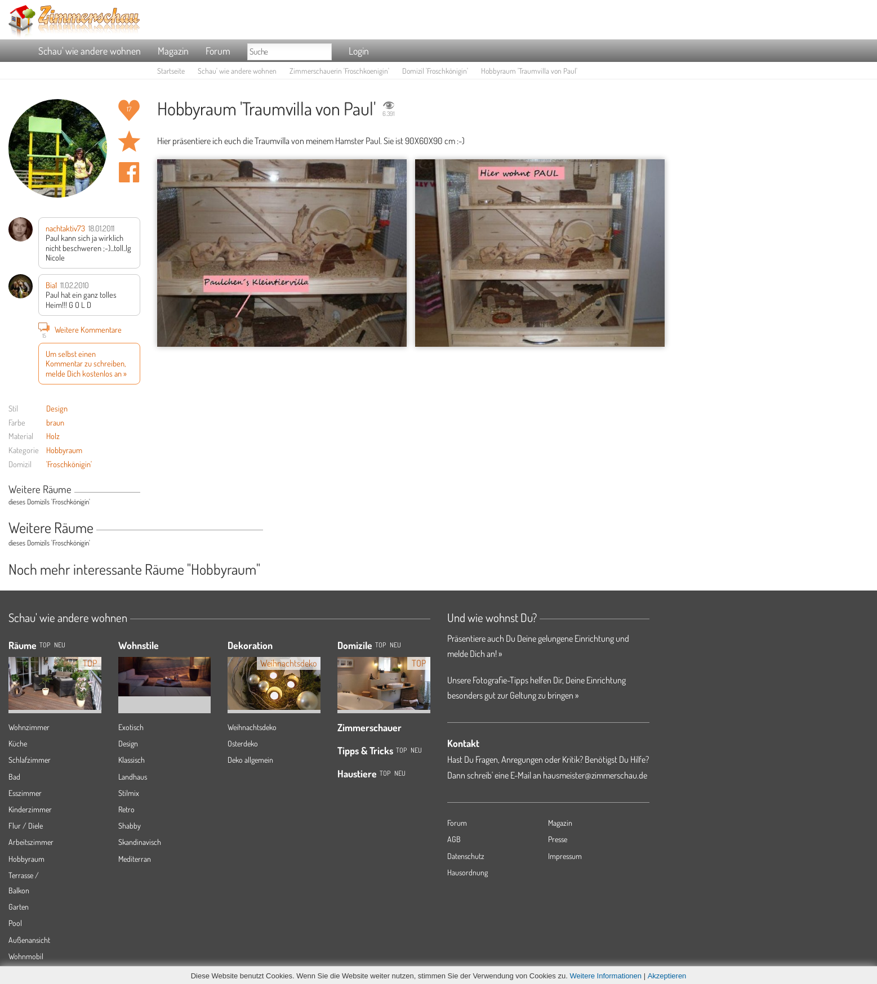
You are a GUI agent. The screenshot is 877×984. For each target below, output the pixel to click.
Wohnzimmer (29, 727)
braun (55, 422)
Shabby (129, 825)
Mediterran (134, 859)
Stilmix (128, 793)
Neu (395, 645)
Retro (126, 809)
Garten (18, 906)
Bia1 (51, 285)
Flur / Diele (25, 825)
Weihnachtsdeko (252, 727)
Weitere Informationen (605, 976)
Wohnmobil (25, 956)
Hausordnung (467, 872)
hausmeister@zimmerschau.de (595, 775)
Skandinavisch (139, 842)
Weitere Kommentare (80, 329)
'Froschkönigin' (69, 464)
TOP (44, 645)
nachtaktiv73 (65, 228)
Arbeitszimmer (31, 842)
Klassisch (131, 759)
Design (57, 408)
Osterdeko (243, 743)
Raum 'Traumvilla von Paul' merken (129, 141)
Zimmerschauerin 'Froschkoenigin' (339, 70)
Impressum (565, 856)
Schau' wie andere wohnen (89, 50)
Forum (218, 50)
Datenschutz (465, 856)
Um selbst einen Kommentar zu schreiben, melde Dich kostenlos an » (86, 363)
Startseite (171, 70)
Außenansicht (29, 940)
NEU (59, 645)
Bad (14, 776)
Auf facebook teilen (129, 172)
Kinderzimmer (30, 809)
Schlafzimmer (29, 759)
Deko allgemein (250, 759)
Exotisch (131, 727)
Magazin (173, 50)
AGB (454, 839)
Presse (557, 839)
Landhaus (132, 776)
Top (380, 645)
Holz (53, 436)
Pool (15, 923)
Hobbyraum (64, 450)
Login (359, 50)
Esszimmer (25, 793)
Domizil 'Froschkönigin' (435, 70)
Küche (17, 743)
